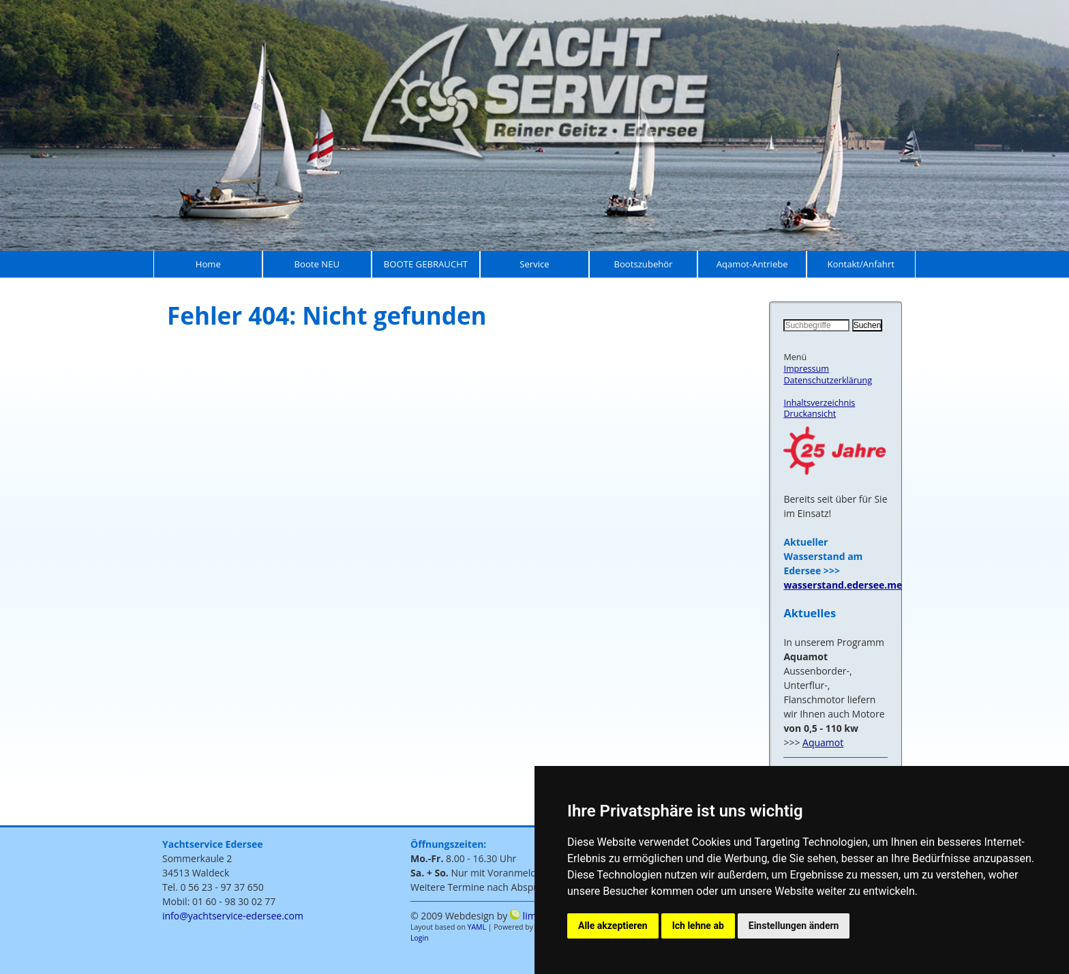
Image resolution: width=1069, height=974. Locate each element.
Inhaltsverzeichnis (819, 403)
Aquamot (822, 742)
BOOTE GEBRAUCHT (426, 264)
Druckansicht (809, 413)
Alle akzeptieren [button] (613, 925)
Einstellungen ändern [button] (794, 925)
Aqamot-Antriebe (752, 264)
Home (208, 264)
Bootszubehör (643, 264)
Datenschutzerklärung (827, 380)
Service (534, 264)
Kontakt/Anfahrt (860, 264)
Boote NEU (317, 264)
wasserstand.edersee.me (842, 584)
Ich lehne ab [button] (698, 925)
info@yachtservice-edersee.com (232, 915)
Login (419, 938)
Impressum (806, 368)
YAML (477, 927)
